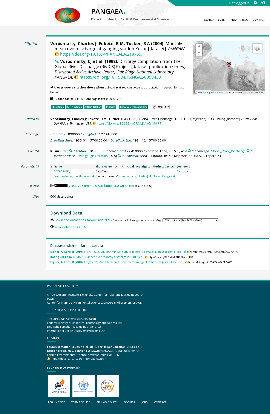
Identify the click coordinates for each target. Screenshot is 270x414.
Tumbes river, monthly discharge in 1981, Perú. (97, 257)
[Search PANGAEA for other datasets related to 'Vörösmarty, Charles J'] (150, 176)
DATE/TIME (60, 171)
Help (234, 19)
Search (209, 19)
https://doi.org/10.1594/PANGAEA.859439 (120, 77)
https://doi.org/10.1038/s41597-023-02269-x (78, 359)
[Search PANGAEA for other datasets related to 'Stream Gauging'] (174, 176)
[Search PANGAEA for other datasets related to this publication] (159, 123)
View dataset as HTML (71, 227)
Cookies (129, 402)
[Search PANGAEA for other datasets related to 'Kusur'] (70, 151)
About (245, 19)
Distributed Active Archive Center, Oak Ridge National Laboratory (114, 72)
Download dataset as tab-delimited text (84, 220)
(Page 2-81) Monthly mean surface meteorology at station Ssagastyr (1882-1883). (117, 262)
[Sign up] (255, 2)
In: (57, 61)
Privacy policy (107, 402)
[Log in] (263, 2)
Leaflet (203, 92)
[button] (229, 65)
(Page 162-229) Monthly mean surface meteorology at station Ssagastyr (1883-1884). (119, 252)
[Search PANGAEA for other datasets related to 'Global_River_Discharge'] (248, 151)
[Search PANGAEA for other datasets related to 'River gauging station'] (119, 155)
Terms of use (80, 402)
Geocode (182, 171)
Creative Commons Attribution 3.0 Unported (101, 185)
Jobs (144, 402)
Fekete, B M (111, 43)
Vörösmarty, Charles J (73, 43)
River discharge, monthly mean (72, 176)
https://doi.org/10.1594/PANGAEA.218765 (100, 54)
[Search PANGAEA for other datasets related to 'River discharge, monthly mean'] (93, 176)
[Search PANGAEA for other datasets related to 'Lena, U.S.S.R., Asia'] (189, 151)
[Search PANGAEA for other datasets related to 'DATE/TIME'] (68, 171)
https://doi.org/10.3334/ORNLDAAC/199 (127, 123)
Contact (259, 19)
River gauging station (92, 156)
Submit (223, 19)
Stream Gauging (162, 176)
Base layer (216, 92)
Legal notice (56, 402)
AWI (261, 92)
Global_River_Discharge (228, 151)
